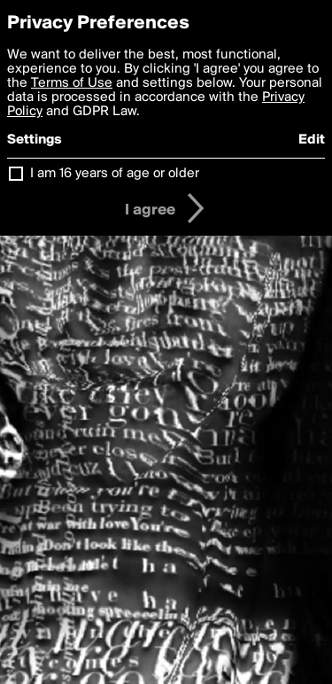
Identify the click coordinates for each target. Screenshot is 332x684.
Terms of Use (71, 83)
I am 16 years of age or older (114, 174)
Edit (311, 140)
